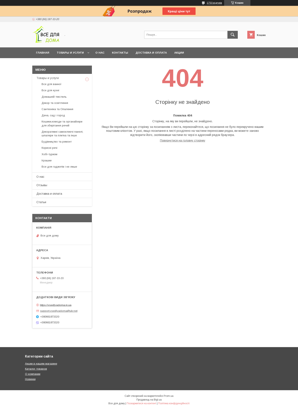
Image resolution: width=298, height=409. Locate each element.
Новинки (30, 379)
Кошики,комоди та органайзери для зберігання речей (62, 123)
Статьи (41, 202)
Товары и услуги (70, 52)
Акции (179, 52)
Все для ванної (51, 84)
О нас (100, 52)
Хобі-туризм (49, 154)
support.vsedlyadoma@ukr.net (58, 310)
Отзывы (41, 185)
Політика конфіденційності (174, 403)
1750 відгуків (214, 2)
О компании (32, 373)
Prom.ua (168, 396)
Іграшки (47, 160)
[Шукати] (232, 35)
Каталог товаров (36, 368)
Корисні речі (49, 147)
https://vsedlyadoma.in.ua (55, 304)
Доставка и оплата (151, 52)
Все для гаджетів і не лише (59, 166)
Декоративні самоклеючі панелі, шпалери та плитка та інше (62, 133)
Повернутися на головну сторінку (182, 140)
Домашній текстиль (54, 96)
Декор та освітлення (55, 102)
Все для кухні (50, 90)
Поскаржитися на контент (141, 403)
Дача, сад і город (53, 115)
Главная (42, 52)
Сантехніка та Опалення (57, 109)
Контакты (120, 52)
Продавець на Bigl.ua (149, 399)
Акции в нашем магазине (41, 363)
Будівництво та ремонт (57, 141)
